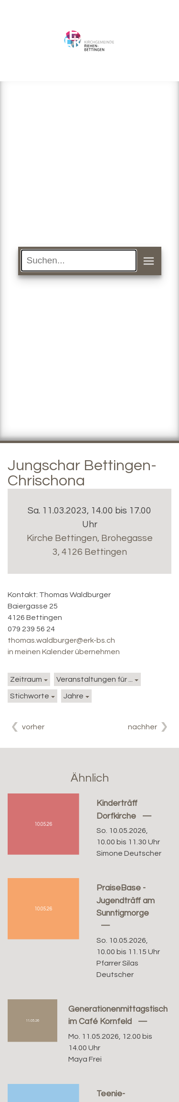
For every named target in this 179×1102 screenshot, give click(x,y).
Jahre (73, 696)
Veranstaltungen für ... (94, 679)
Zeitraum (26, 679)
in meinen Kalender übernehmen (64, 652)
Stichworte (29, 696)
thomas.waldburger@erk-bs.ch (61, 640)
